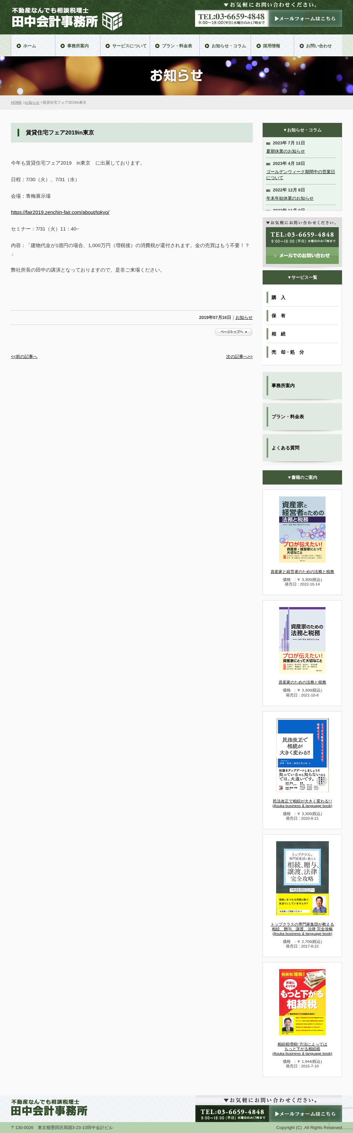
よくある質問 (285, 447)
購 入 (278, 297)
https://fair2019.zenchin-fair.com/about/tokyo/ (60, 212)
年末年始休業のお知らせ (290, 198)
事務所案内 (283, 385)
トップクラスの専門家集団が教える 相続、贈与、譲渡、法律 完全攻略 (302, 929)
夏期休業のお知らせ (285, 151)
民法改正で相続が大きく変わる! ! (302, 803)
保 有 (278, 315)
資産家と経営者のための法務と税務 (302, 571)
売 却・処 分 (288, 352)
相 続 (278, 333)
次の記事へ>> (239, 356)
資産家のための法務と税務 (302, 682)
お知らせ (32, 102)
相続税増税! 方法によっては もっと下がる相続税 (302, 1049)
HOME (16, 102)
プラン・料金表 (288, 416)
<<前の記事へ (24, 356)
